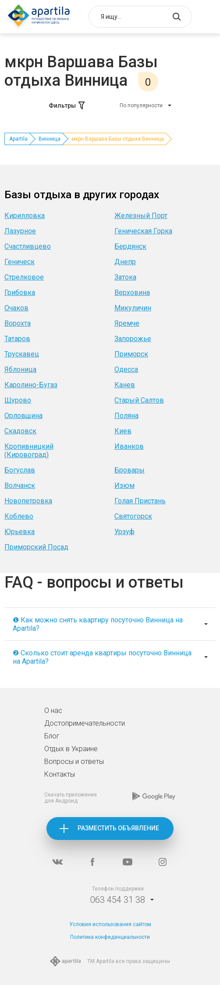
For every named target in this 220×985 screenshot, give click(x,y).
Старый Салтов (139, 400)
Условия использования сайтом (110, 924)
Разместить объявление (118, 828)
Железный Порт (140, 215)
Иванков (129, 446)
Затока (125, 277)
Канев (124, 385)
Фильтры (67, 105)
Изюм (124, 485)
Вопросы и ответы (74, 761)
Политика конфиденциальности (110, 937)
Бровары (129, 470)
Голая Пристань (140, 501)
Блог (52, 736)
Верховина (132, 292)
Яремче (126, 323)
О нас (53, 710)
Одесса (126, 369)
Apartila (18, 139)
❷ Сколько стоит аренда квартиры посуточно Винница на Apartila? (102, 657)
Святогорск (133, 516)
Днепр (125, 262)
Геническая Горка (143, 231)
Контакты (59, 774)
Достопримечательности (84, 723)
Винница (49, 139)
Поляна (126, 415)
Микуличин (132, 308)
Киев (122, 431)
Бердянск (130, 246)
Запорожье (132, 338)
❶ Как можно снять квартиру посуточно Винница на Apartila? (98, 624)
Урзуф (124, 531)
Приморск (131, 354)
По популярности (141, 105)
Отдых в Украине (71, 749)
